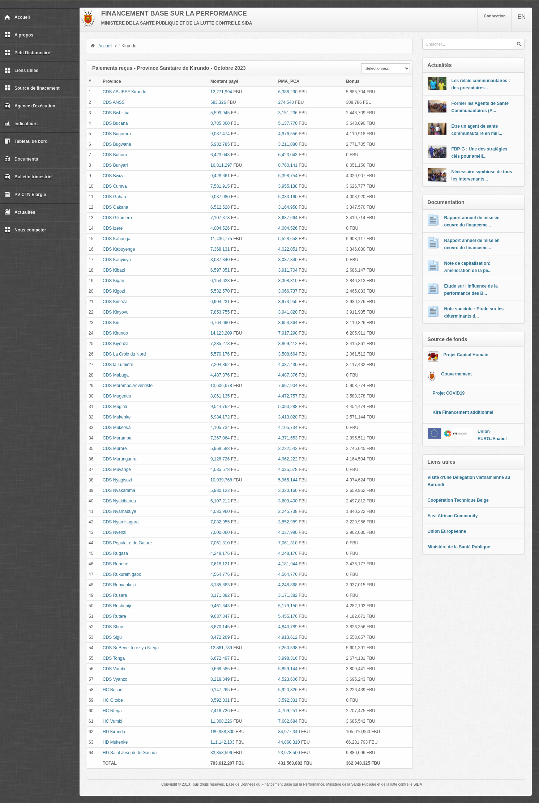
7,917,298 (288, 333)
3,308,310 (288, 280)
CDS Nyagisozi (117, 480)
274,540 (286, 102)
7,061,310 (220, 542)
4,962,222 (288, 459)
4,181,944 (288, 563)
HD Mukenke (115, 742)
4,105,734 (220, 427)
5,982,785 (220, 144)
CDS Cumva (115, 186)
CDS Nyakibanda (119, 501)
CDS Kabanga (117, 238)
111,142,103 (222, 742)
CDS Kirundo (115, 333)
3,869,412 (288, 343)
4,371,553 (288, 438)
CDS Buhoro (115, 154)
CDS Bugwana (117, 144)
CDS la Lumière (118, 364)
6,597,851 (220, 270)
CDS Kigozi (114, 291)
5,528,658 (288, 238)
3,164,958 (288, 207)
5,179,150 (288, 605)
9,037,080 (220, 196)
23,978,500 (289, 752)
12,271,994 (221, 91)
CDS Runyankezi (119, 584)
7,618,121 (220, 563)
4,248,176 (220, 553)
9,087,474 (220, 133)
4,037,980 (288, 532)
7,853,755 (220, 312)
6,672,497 (220, 658)
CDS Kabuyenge (119, 249)
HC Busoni (113, 689)
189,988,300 (222, 731)
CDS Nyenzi (114, 532)
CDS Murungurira (119, 459)
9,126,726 (220, 459)
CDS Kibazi (114, 270)
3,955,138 (288, 186)
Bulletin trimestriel (28, 177)
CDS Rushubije (117, 605)
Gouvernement (456, 374)
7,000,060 (220, 532)
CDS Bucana (115, 123)
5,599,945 (220, 112)
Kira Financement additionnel (463, 412)
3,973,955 (288, 301)
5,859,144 (288, 668)
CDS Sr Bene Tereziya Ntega (131, 647)
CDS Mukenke (117, 417)
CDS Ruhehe (115, 563)
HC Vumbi (112, 721)
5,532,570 (220, 291)
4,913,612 (288, 637)
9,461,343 (220, 605)
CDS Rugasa (115, 553)
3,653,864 (288, 322)
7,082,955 (220, 521)
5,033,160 (288, 196)
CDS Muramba (117, 438)
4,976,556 (288, 133)
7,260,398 (288, 647)
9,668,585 (220, 668)
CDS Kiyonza (115, 343)
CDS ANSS (114, 102)
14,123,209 (221, 333)
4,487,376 (220, 375)
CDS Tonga (114, 658)
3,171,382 (220, 595)
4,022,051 (288, 249)
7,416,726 (220, 710)
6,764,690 (220, 322)
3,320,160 (288, 490)
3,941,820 (288, 312)
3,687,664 (288, 217)
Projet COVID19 (449, 393)
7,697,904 (288, 385)
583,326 (218, 102)
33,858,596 (221, 752)
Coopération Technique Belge (458, 500)
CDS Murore (115, 448)
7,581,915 (220, 186)
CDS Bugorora (117, 133)
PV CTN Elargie (25, 194)
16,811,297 (221, 165)
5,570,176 (220, 354)
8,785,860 (220, 123)
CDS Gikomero (117, 217)
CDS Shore (114, 626)
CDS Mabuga (116, 375)
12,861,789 (221, 647)
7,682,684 (288, 721)
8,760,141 (288, 165)
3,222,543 (288, 448)
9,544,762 (220, 406)
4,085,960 (220, 511)
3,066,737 (288, 291)
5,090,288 (288, 406)
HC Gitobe (113, 700)
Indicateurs (21, 124)
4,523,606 (288, 679)
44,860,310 (289, 742)
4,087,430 (288, 364)
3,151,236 (288, 112)
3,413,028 (288, 417)
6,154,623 (220, 280)
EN (522, 17)
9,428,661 (220, 175)
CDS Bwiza (114, 175)
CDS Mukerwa (117, 427)
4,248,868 (288, 584)
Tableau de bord (26, 141)
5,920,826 (288, 689)
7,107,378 (220, 217)
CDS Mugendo (117, 396)
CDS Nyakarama (119, 490)
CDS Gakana (115, 207)
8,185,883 (220, 584)
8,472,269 (220, 637)
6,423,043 (220, 154)
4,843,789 (288, 626)
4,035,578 (220, 469)
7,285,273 (220, 343)
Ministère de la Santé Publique (459, 546)
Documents (21, 159)
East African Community (453, 515)
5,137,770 (288, 123)
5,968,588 (220, 448)
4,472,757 (288, 396)
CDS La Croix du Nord (124, 354)
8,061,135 (220, 396)
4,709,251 (288, 710)
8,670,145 (220, 626)
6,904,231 (220, 301)
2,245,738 (288, 511)
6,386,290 (288, 91)
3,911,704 (288, 270)
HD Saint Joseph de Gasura (130, 752)
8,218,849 (220, 679)
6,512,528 (220, 207)
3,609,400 (288, 501)
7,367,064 (220, 438)
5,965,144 (288, 480)
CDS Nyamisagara (120, 521)
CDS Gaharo (115, 196)
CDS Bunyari (115, 165)
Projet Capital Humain (465, 354)
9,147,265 (220, 689)
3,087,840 (220, 259)
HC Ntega (112, 710)
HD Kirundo (114, 731)
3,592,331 (220, 700)
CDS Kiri (111, 322)
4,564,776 (220, 574)
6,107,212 (220, 501)
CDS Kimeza (115, 301)
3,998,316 (288, 658)
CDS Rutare (114, 616)
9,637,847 (220, 616)
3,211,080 (288, 144)
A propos (18, 35)
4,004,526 (220, 228)
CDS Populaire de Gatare (127, 542)
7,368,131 (220, 249)
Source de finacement (32, 88)
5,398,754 (288, 175)
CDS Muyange (117, 469)
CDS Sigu (112, 637)
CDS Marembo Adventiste (128, 385)
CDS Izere (113, 228)
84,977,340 (289, 731)
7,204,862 (220, 364)
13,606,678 (221, 385)
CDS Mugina (115, 406)
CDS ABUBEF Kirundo (124, 91)
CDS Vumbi (114, 668)
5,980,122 (220, 490)
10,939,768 (221, 480)
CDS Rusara (115, 595)
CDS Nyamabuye (119, 511)
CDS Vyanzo (115, 679)
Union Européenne (447, 531)
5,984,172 (220, 417)
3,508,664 (288, 354)
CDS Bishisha (116, 112)
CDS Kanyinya (117, 259)
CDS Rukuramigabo (122, 574)
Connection (495, 16)
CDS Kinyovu (115, 312)
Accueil (17, 17)
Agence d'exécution (29, 106)
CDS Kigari (113, 280)
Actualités (19, 212)
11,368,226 (221, 721)
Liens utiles (21, 70)
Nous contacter (25, 230)
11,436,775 (221, 238)
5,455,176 (288, 616)
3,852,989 (288, 521)
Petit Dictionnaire (27, 53)
